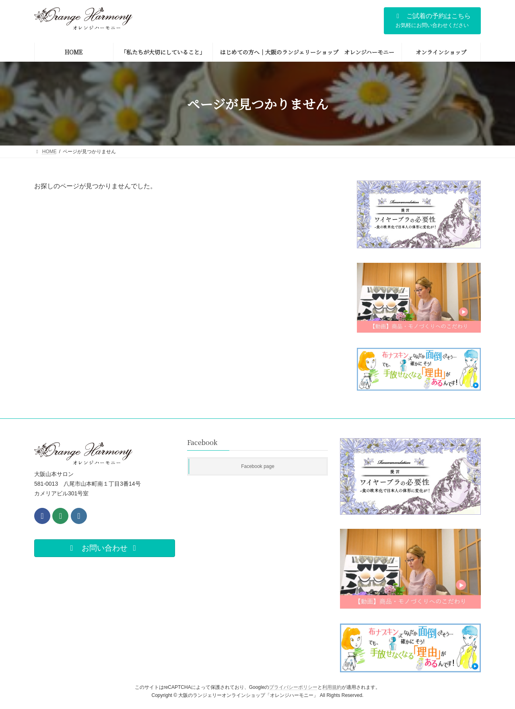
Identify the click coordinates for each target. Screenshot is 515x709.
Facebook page (257, 466)
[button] (432, 20)
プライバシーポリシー (293, 687)
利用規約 (332, 687)
